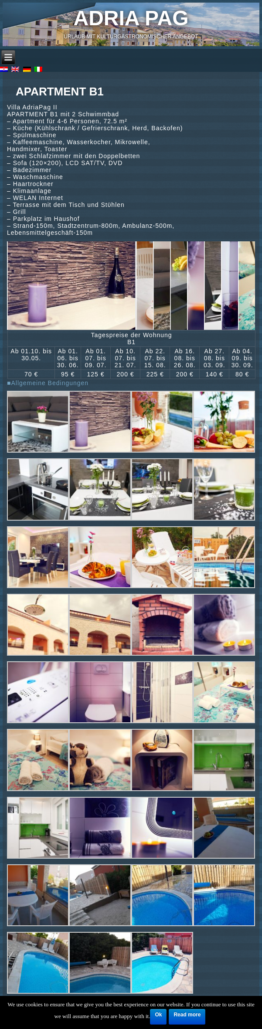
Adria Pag (131, 18)
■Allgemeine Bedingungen (47, 382)
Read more (187, 1015)
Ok (158, 1015)
